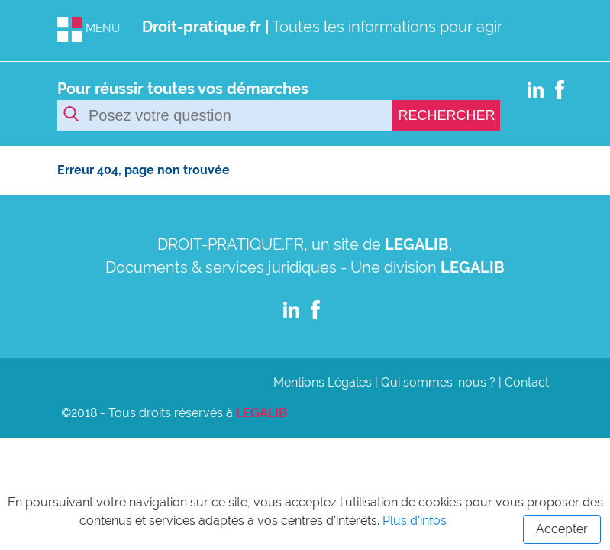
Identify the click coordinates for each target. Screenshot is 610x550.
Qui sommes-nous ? (438, 382)
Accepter (562, 529)
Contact (527, 382)
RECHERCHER (446, 115)
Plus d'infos (414, 520)
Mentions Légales (322, 382)
